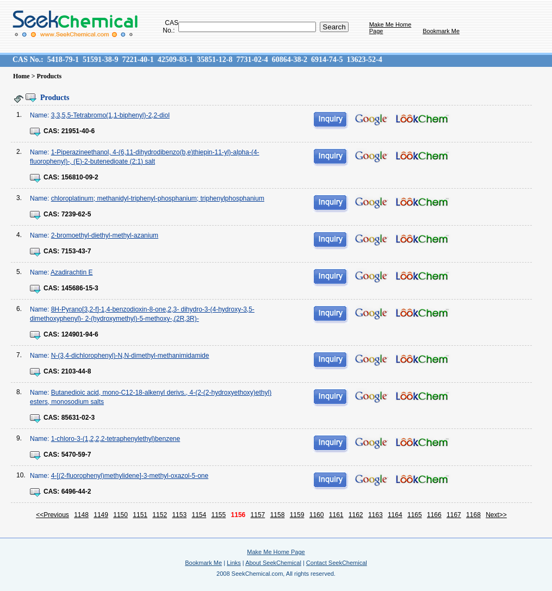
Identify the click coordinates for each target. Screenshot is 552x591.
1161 (336, 515)
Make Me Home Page (276, 552)
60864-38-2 (289, 59)
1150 (120, 515)
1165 (414, 515)
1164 (395, 515)
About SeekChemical (273, 562)
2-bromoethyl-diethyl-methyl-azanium (104, 235)
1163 (375, 515)
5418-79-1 (63, 59)
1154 (198, 515)
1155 (219, 515)
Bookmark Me (441, 31)
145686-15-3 (79, 288)
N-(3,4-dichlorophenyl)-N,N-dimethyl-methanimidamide (130, 355)
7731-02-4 (252, 59)
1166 (434, 515)
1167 (453, 515)
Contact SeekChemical (336, 562)
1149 (101, 515)
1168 (473, 515)
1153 (179, 515)
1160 (316, 515)
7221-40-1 (137, 59)
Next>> (496, 515)
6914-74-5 (327, 59)
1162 (356, 515)
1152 (159, 515)
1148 (81, 515)
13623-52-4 (364, 59)
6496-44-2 (76, 491)
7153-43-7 (76, 251)
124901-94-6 (79, 334)
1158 (277, 515)
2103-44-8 (76, 371)
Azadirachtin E (71, 272)
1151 (140, 515)
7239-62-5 (76, 214)
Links (234, 562)
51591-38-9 (100, 59)
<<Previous (52, 515)
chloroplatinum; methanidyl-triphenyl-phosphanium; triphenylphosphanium (157, 198)
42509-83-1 (175, 59)
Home (21, 76)
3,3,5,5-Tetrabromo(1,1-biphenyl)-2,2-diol (110, 115)
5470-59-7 (76, 454)
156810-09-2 (79, 177)
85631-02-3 (78, 417)
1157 (258, 515)
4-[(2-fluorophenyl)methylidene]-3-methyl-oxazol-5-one (129, 476)
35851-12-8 (214, 59)
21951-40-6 (78, 131)
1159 (297, 515)
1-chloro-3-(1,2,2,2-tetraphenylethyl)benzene (115, 439)
